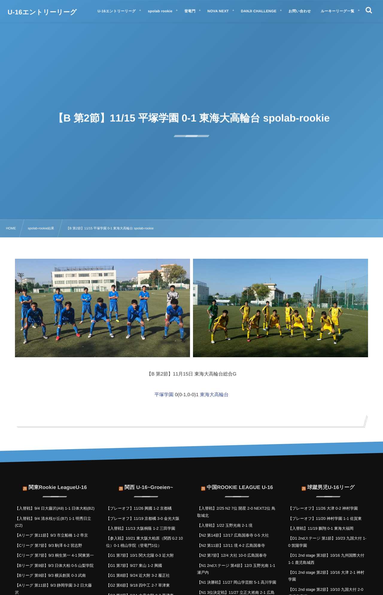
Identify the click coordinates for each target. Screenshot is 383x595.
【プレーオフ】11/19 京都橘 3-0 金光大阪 (142, 518)
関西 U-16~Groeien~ (148, 484)
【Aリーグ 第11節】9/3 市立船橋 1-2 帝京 (51, 535)
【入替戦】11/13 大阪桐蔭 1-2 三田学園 (140, 528)
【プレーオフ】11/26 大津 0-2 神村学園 (323, 508)
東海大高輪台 (214, 394)
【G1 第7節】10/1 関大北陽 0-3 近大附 (140, 555)
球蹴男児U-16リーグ (331, 484)
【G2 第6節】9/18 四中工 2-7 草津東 (138, 585)
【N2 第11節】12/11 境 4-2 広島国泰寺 (231, 545)
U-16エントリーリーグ (42, 12)
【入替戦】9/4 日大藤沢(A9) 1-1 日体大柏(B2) (55, 508)
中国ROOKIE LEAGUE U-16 (240, 484)
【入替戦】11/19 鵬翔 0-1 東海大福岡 (320, 528)
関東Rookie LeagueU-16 (57, 484)
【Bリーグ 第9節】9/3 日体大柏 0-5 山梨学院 (54, 565)
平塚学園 (164, 394)
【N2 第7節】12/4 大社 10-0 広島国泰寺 (232, 555)
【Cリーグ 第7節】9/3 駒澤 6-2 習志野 (48, 545)
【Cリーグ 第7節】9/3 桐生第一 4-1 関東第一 (54, 555)
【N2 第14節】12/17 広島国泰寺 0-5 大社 (233, 535)
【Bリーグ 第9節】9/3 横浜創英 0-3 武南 (50, 575)
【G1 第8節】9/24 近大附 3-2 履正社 (138, 575)
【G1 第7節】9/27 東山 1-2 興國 (134, 565)
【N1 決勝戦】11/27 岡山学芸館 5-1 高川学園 (236, 582)
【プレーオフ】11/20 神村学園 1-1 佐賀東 (324, 518)
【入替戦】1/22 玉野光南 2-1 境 (225, 525)
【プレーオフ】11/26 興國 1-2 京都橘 (138, 508)
